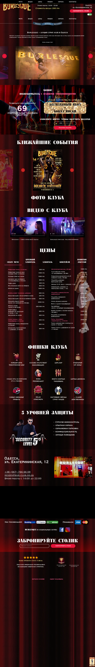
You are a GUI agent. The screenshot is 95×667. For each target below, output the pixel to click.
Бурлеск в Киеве (38, 650)
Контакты (72, 19)
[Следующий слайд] (90, 63)
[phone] (34, 617)
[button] (81, 11)
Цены (40, 19)
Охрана (61, 19)
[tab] (13, 334)
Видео (30, 19)
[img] (38, 428)
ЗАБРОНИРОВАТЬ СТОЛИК (63, 617)
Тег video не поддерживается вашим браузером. (28, 298)
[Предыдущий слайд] (4, 63)
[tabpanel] (47, 371)
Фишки (50, 19)
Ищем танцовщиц (56, 650)
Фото (20, 19)
